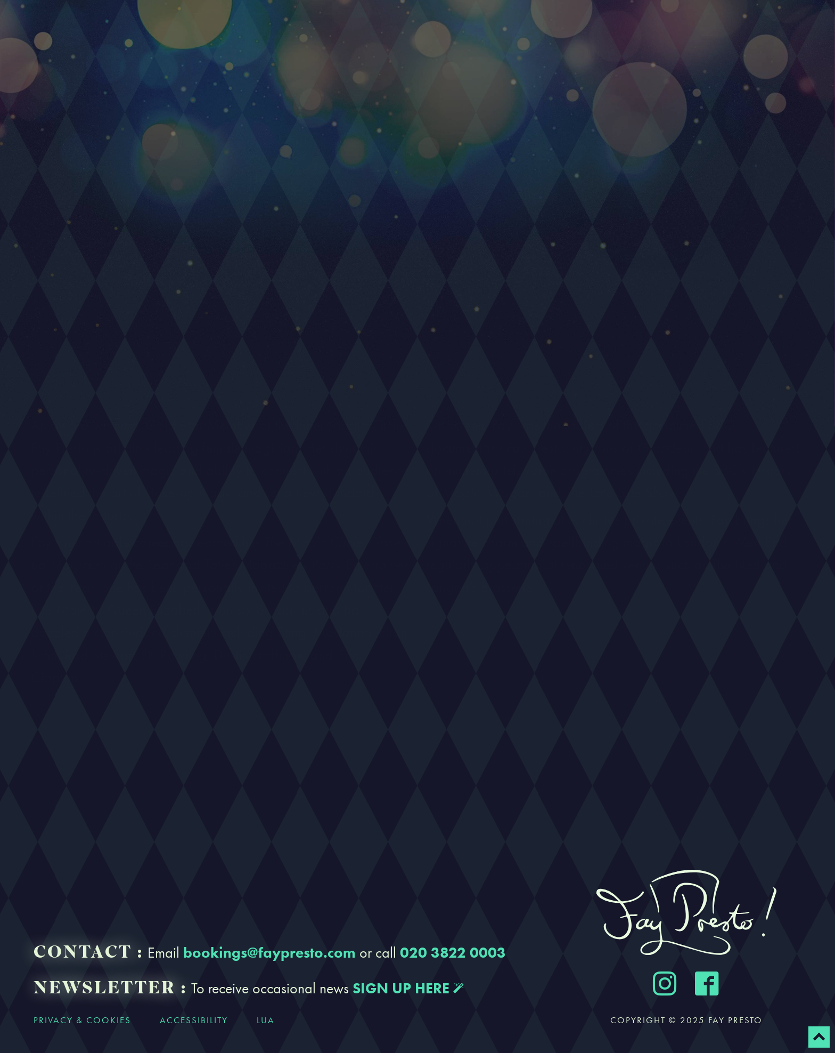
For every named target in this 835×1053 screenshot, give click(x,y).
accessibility (194, 1020)
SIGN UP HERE (408, 988)
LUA (266, 1020)
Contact (586, 33)
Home (54, 33)
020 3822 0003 (453, 952)
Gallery (451, 33)
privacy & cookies (82, 1020)
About (174, 33)
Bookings (310, 33)
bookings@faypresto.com (269, 952)
